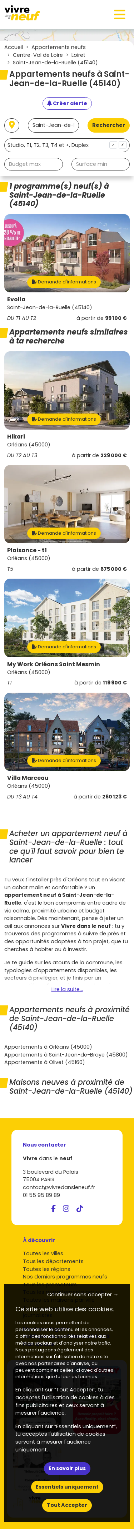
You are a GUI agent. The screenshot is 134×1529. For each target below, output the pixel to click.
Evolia (16, 299)
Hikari (16, 436)
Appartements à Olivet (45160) (44, 1062)
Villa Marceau (28, 778)
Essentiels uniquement (67, 1486)
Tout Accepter (67, 1505)
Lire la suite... (67, 989)
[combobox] (67, 145)
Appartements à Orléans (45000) (48, 1046)
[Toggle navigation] (120, 15)
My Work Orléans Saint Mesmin (53, 664)
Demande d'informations (64, 282)
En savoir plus (67, 1468)
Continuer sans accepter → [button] (82, 1294)
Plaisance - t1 (27, 550)
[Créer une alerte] (67, 103)
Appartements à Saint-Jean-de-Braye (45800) (66, 1054)
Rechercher (108, 125)
